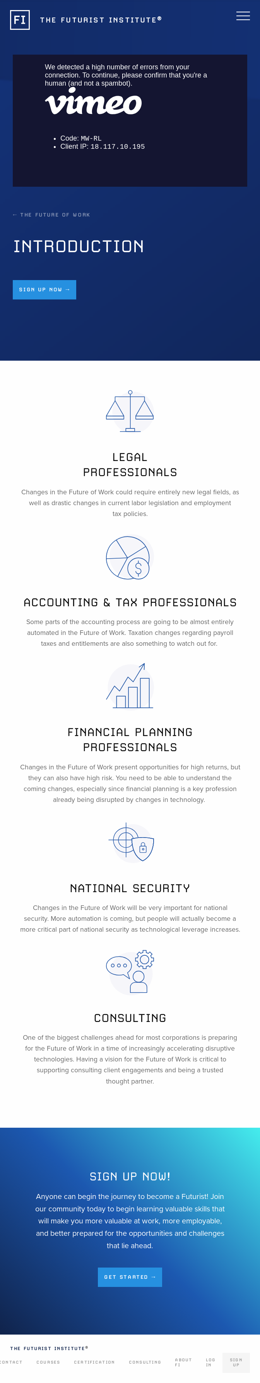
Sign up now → (44, 289)
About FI (183, 1362)
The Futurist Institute (49, 1348)
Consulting (145, 1362)
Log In (211, 1362)
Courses (48, 1362)
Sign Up (236, 1362)
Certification (94, 1362)
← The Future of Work (52, 215)
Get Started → (130, 1277)
